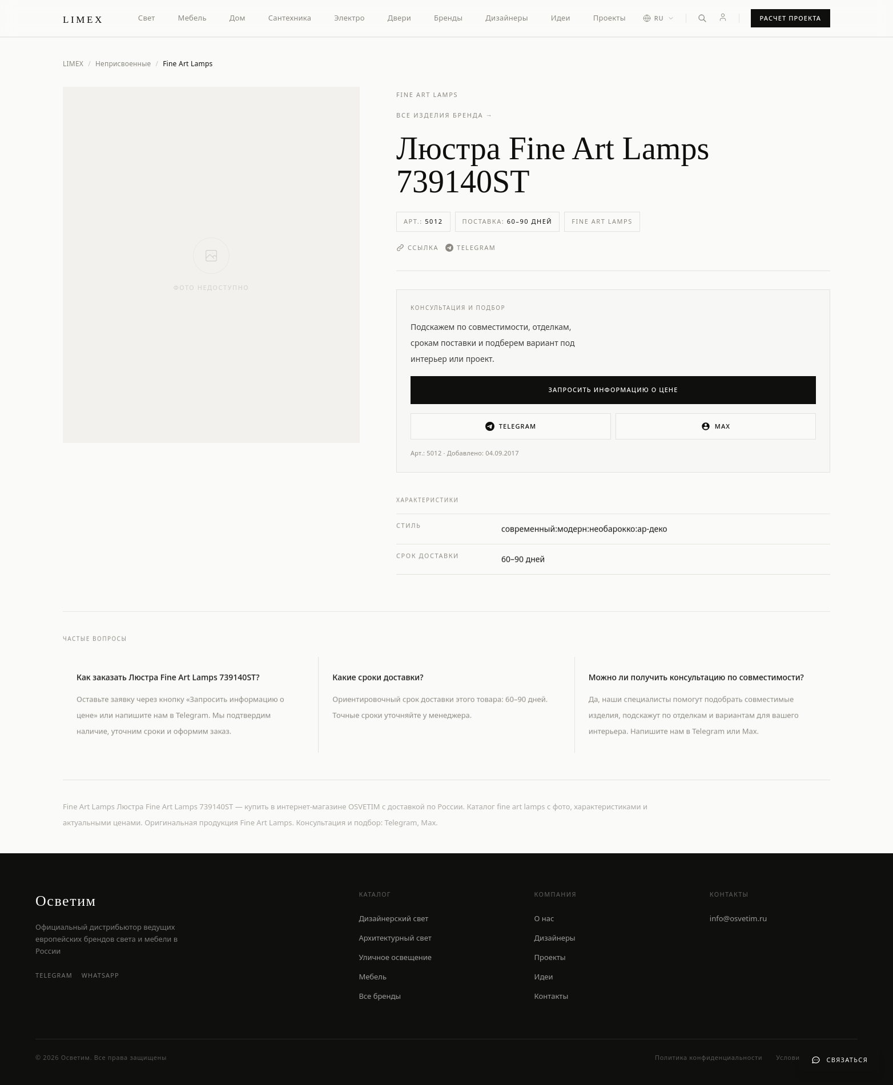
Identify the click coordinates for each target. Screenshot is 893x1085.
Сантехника (290, 18)
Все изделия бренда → (444, 115)
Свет (146, 18)
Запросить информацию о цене (613, 389)
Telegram (470, 247)
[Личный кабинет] (722, 17)
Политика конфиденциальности (708, 1057)
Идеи (560, 18)
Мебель (192, 18)
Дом (238, 18)
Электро (349, 18)
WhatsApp (100, 975)
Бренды (448, 18)
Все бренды (380, 996)
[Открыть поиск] (702, 18)
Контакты (551, 996)
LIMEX (73, 63)
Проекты (609, 18)
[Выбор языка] (658, 18)
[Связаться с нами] (839, 1060)
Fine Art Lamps (427, 94)
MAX (715, 426)
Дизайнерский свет (393, 918)
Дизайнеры (506, 18)
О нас (544, 918)
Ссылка (417, 247)
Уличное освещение (395, 957)
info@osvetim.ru (738, 918)
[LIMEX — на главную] (83, 18)
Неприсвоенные (123, 63)
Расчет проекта (790, 18)
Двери (399, 18)
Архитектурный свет (395, 938)
